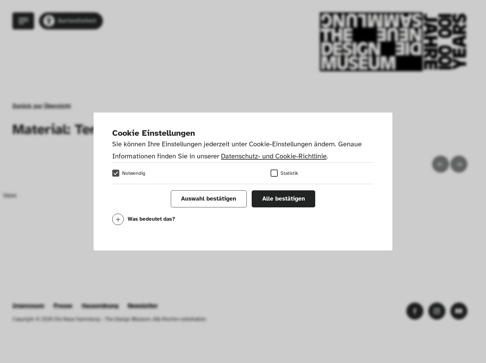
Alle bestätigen (283, 198)
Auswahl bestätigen (208, 198)
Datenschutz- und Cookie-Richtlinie (274, 156)
